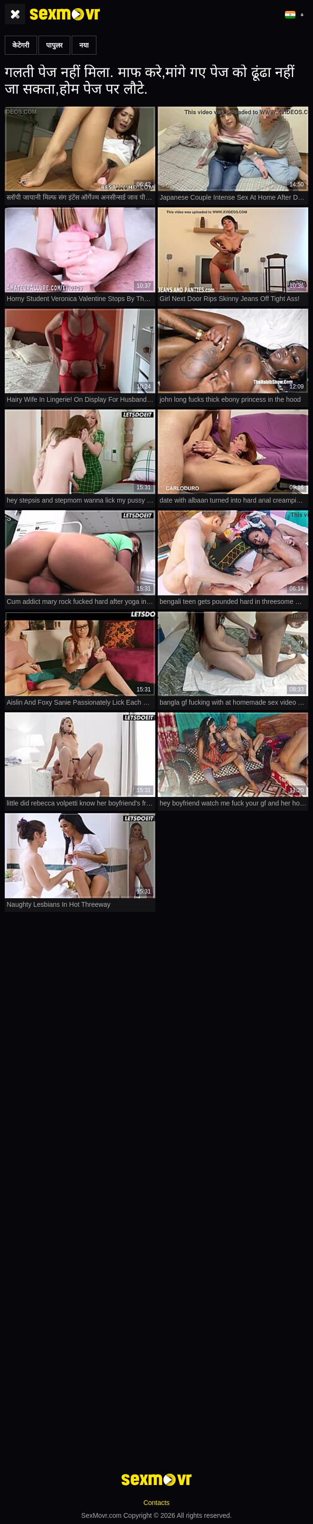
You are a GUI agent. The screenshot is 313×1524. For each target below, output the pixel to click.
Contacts (156, 1502)
